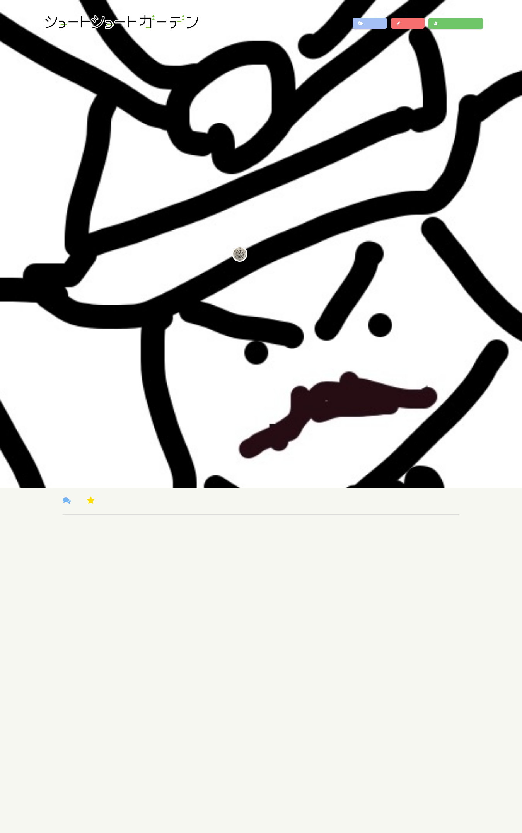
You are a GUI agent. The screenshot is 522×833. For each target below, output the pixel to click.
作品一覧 (369, 23)
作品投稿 (408, 23)
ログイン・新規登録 (455, 23)
